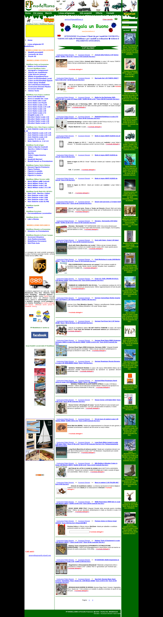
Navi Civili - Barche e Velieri (39, 193)
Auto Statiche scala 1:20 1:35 (39, 133)
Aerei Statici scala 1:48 (37, 111)
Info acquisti (86, 13)
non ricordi (126, 30)
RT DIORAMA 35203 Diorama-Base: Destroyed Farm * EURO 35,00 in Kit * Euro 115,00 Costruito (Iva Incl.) (130, 481)
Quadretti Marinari (35, 159)
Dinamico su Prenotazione (38, 231)
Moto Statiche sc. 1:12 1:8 (38, 141)
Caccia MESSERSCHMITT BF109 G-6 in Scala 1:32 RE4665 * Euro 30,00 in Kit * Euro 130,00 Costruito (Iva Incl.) (130, 456)
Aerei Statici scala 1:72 (37, 113)
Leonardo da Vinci (35, 54)
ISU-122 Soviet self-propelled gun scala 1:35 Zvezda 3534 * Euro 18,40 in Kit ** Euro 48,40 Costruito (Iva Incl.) (130, 97)
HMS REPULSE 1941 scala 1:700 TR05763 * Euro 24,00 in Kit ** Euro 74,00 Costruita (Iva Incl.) (130, 365)
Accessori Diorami (35, 89)
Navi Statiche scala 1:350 (38, 195)
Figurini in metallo (35, 171)
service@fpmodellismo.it (74, 19)
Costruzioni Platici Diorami (65, 55)
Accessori (32, 151)
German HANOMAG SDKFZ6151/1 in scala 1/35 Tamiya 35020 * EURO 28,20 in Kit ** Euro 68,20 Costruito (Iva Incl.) (130, 121)
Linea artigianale (67, 13)
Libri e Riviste (33, 219)
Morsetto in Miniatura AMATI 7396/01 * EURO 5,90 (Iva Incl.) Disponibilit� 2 (130, 73)
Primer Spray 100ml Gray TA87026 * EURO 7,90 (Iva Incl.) (129, 407)
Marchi (48, 13)
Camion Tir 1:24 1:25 (36, 139)
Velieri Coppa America (37, 155)
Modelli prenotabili (35, 52)
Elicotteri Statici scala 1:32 (38, 117)
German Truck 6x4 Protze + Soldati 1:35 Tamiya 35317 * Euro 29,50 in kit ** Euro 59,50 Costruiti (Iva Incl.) (130, 146)
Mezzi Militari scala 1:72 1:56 (39, 187)
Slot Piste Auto (34, 243)
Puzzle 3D (32, 56)
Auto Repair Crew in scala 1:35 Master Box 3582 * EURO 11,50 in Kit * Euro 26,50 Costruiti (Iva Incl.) (130, 341)
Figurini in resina (34, 175)
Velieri (30, 157)
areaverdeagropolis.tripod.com (40, 555)
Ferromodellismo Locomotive (40, 213)
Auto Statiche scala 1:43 (37, 137)
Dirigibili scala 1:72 (35, 115)
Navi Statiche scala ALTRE (38, 201)
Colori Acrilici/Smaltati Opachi (40, 80)
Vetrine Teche (33, 91)
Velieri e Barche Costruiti (38, 147)
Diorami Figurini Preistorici (39, 167)
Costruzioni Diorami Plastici (39, 87)
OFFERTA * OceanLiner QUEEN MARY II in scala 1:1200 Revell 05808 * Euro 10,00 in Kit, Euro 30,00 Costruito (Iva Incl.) (130, 529)
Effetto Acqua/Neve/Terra (38, 76)
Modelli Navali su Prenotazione (40, 161)
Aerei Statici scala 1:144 (37, 105)
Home (28, 13)
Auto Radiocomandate (37, 239)
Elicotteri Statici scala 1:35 (38, 119)
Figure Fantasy (34, 169)
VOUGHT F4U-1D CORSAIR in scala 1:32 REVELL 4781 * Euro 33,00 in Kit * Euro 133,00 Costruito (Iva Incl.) (130, 431)
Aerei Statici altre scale (37, 101)
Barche (31, 153)
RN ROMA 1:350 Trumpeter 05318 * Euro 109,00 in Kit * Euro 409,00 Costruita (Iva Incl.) (130, 292)
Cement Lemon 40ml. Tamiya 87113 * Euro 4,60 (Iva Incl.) (130, 387)
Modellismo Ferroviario (37, 241)
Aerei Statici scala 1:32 (37, 109)
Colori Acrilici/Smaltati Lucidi (40, 78)
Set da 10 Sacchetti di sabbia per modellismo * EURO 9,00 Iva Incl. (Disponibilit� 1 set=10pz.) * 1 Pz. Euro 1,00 (130, 221)
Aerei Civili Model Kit (36, 97)
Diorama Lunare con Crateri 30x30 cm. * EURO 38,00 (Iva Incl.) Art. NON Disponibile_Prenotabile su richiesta (130, 196)
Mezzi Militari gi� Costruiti (38, 181)
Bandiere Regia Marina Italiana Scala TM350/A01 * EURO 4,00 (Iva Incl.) (130, 245)
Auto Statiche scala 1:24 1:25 (39, 135)
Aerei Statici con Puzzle (37, 103)
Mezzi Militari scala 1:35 (37, 183)
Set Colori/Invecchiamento (38, 85)
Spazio (30, 207)
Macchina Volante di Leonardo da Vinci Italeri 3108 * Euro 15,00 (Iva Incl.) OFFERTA (130, 505)
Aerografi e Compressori (38, 70)
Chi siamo (38, 13)
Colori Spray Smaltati (36, 83)
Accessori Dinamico (36, 237)
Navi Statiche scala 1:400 (38, 197)
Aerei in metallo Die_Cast (38, 99)
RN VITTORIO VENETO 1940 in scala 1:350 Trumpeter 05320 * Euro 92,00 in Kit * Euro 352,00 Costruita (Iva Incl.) (130, 317)
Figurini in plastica (35, 173)
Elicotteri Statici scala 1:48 (38, 121)
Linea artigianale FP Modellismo (34, 45)
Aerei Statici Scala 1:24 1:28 (39, 107)
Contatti (110, 13)
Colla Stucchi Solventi (37, 74)
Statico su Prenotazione (37, 66)
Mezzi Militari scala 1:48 (37, 185)
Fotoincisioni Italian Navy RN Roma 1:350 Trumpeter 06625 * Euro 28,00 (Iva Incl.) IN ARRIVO (130, 268)
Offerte (99, 13)
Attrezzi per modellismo (37, 72)
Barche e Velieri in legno (38, 149)
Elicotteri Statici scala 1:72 (38, 123)
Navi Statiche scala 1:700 (38, 199)
